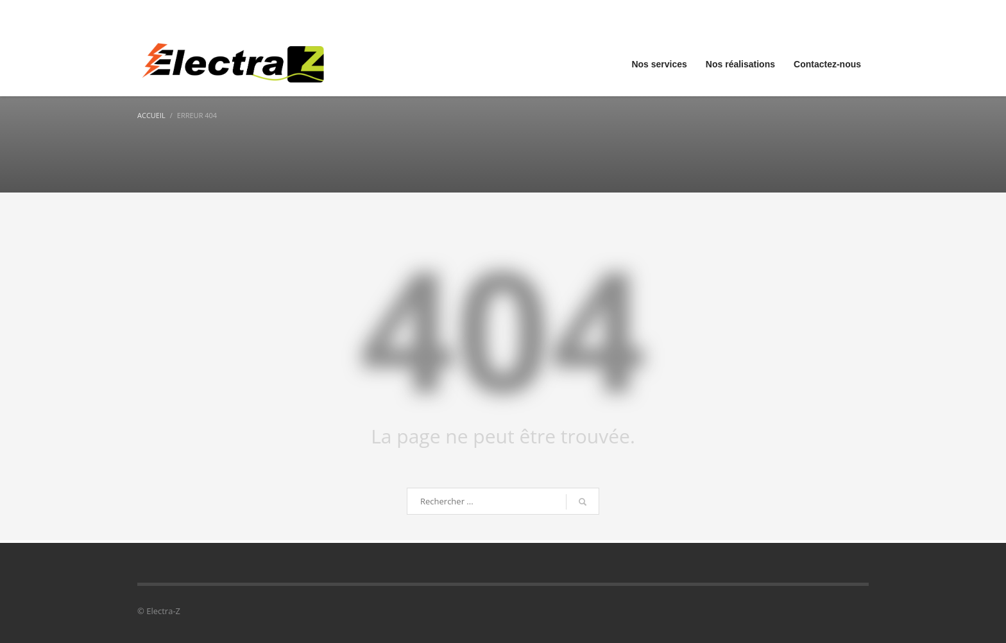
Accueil (151, 115)
